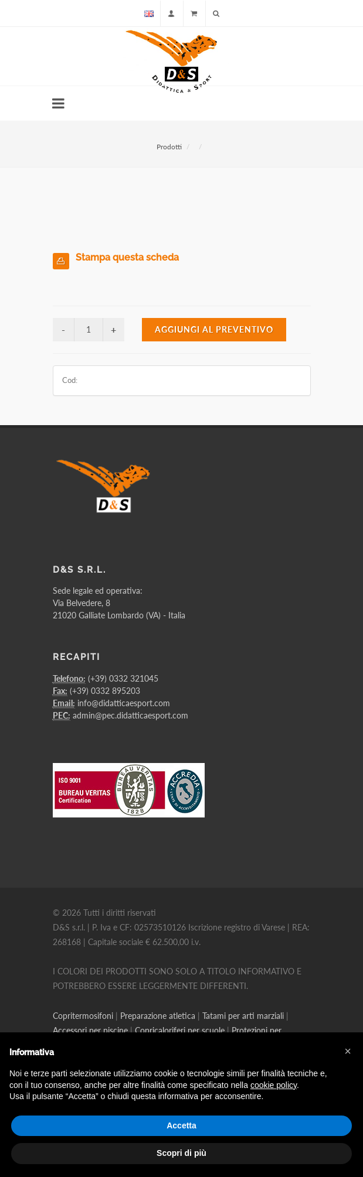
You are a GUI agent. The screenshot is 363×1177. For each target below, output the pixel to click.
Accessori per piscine (90, 1030)
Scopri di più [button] (181, 1153)
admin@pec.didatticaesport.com (130, 715)
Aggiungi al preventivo (214, 329)
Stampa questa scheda (127, 257)
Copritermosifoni (83, 1016)
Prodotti (169, 146)
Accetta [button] (181, 1125)
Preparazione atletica (157, 1016)
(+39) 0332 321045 (123, 678)
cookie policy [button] (273, 1085)
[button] (347, 1051)
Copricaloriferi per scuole (180, 1030)
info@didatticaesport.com (123, 703)
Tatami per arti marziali (243, 1016)
